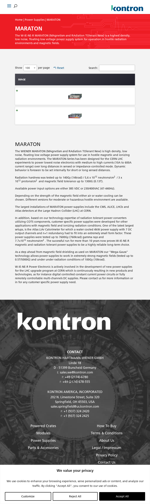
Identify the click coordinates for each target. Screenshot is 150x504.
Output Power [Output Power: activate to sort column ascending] (127, 85)
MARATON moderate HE (37, 105)
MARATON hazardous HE (37, 121)
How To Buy (106, 430)
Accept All (122, 496)
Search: (112, 68)
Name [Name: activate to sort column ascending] (35, 85)
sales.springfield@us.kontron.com (75, 410)
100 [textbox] (27, 68)
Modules (43, 437)
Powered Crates (43, 430)
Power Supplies (35, 19)
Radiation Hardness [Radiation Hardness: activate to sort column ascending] (53, 85)
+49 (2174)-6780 (76, 381)
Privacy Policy (107, 459)
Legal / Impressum (106, 452)
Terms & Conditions (106, 437)
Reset (60, 68)
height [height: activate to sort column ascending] (99, 85)
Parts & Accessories (43, 452)
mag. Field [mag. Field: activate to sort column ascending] (69, 85)
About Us (106, 444)
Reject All (75, 496)
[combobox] (30, 68)
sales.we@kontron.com (76, 376)
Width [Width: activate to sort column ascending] (113, 85)
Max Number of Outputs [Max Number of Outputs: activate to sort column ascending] (83, 85)
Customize (28, 496)
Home (19, 19)
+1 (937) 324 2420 (76, 415)
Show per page (32, 68)
